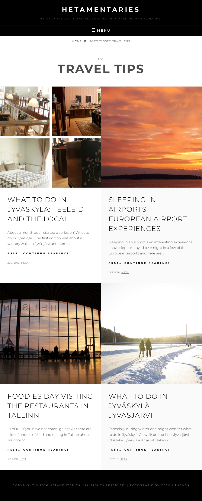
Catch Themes (175, 485)
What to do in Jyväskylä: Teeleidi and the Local (46, 209)
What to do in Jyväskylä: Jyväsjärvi (138, 406)
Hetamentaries (101, 9)
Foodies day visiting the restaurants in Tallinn (50, 406)
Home (77, 41)
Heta (24, 262)
